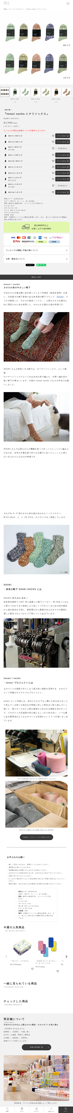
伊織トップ (7, 9)
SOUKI (60, 297)
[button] (6, 956)
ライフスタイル (18, 9)
